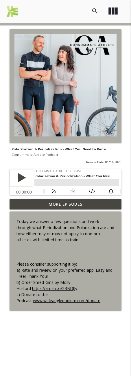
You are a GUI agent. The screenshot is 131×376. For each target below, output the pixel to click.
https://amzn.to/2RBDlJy (54, 288)
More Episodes (65, 204)
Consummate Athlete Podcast (35, 154)
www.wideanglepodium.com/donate (66, 300)
